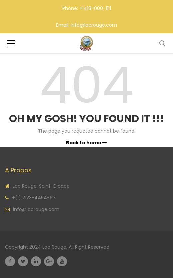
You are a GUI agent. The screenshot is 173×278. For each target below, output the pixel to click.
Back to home (86, 142)
